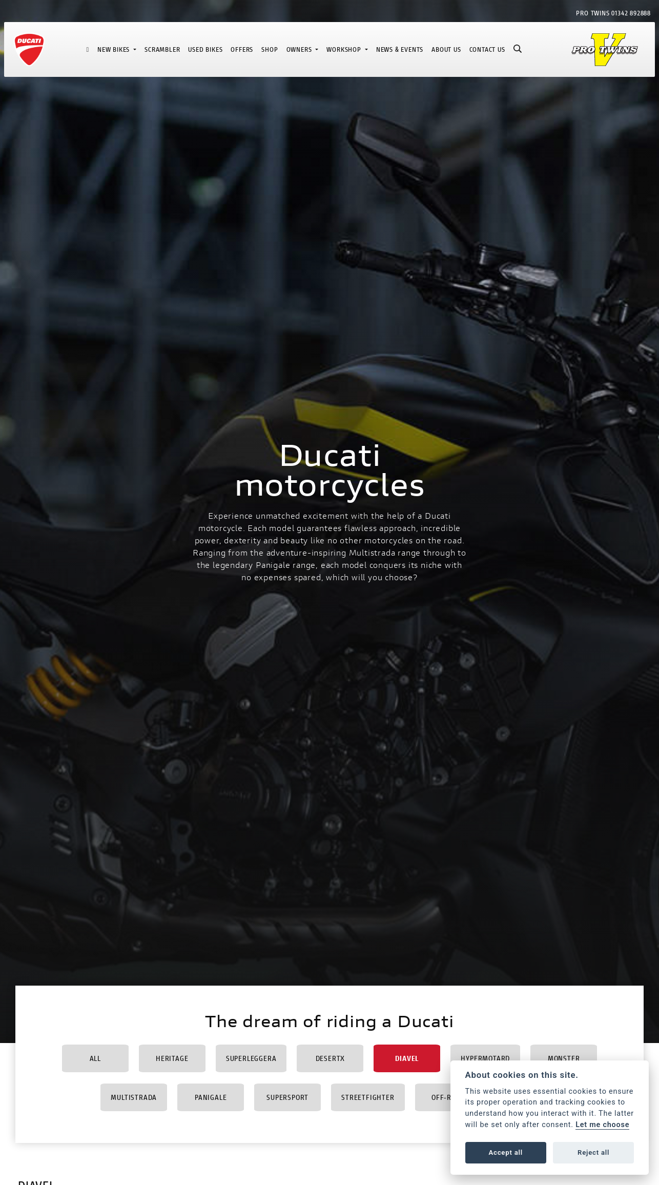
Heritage (172, 1058)
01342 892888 (631, 13)
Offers (242, 49)
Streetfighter (367, 1097)
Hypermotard (485, 1058)
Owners (300, 49)
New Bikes (114, 49)
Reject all (593, 1152)
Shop (269, 49)
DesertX (330, 1058)
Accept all (506, 1152)
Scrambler (162, 49)
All (95, 1058)
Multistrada (134, 1097)
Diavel (407, 1058)
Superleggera (251, 1058)
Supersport (287, 1097)
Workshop (344, 49)
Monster (564, 1058)
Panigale (210, 1097)
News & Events (399, 49)
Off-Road (448, 1097)
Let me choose (602, 1124)
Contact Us (487, 49)
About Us (446, 49)
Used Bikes (205, 49)
